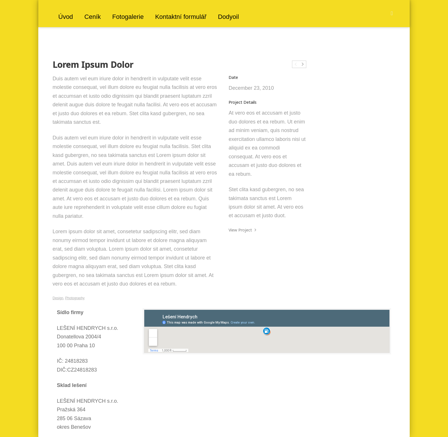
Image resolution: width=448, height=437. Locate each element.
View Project (242, 230)
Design (58, 298)
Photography (75, 298)
